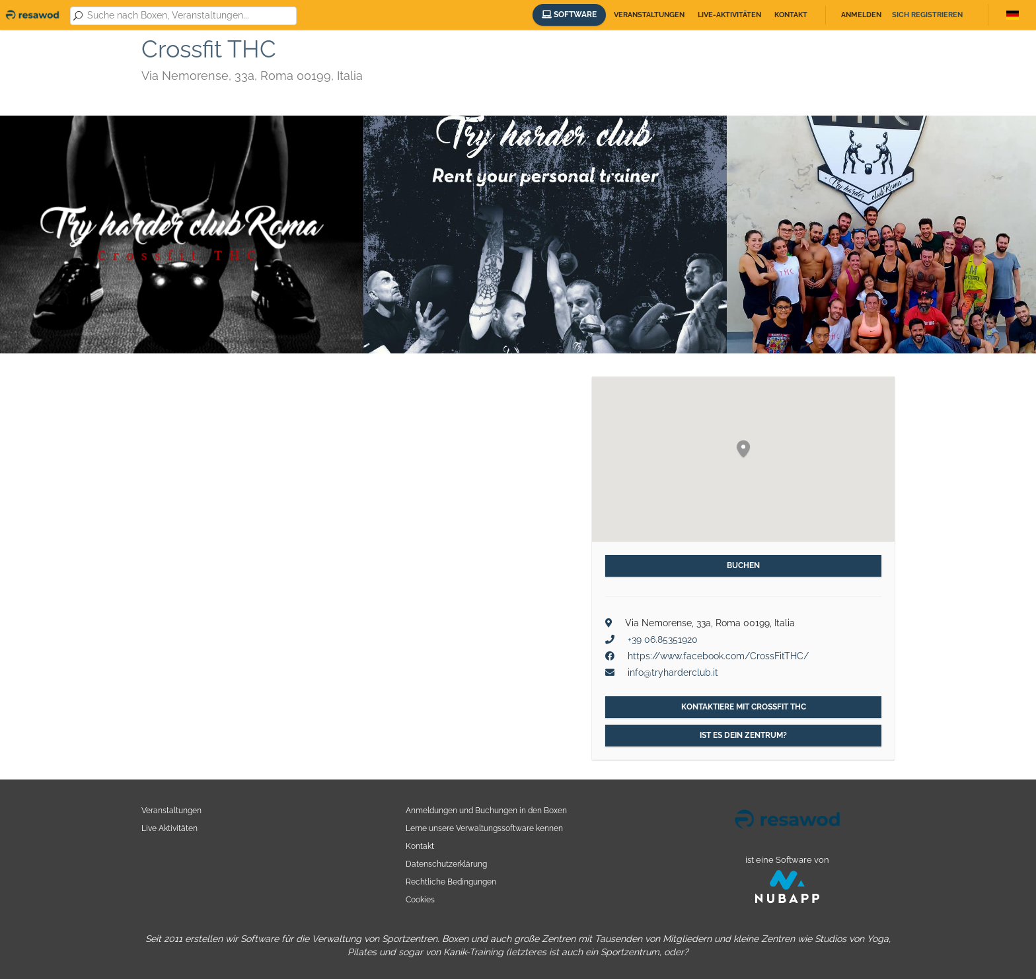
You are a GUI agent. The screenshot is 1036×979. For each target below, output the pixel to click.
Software (569, 14)
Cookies (420, 899)
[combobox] (189, 15)
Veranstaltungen (649, 15)
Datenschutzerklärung (446, 864)
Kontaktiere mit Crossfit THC (743, 706)
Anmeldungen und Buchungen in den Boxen (486, 810)
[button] (743, 449)
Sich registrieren (927, 15)
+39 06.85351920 (663, 639)
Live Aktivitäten (169, 828)
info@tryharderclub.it (673, 672)
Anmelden (861, 15)
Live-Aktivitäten (729, 15)
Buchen (743, 565)
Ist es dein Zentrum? (743, 735)
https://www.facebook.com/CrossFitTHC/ (718, 656)
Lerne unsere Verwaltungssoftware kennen (484, 828)
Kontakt (790, 15)
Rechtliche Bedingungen (451, 882)
